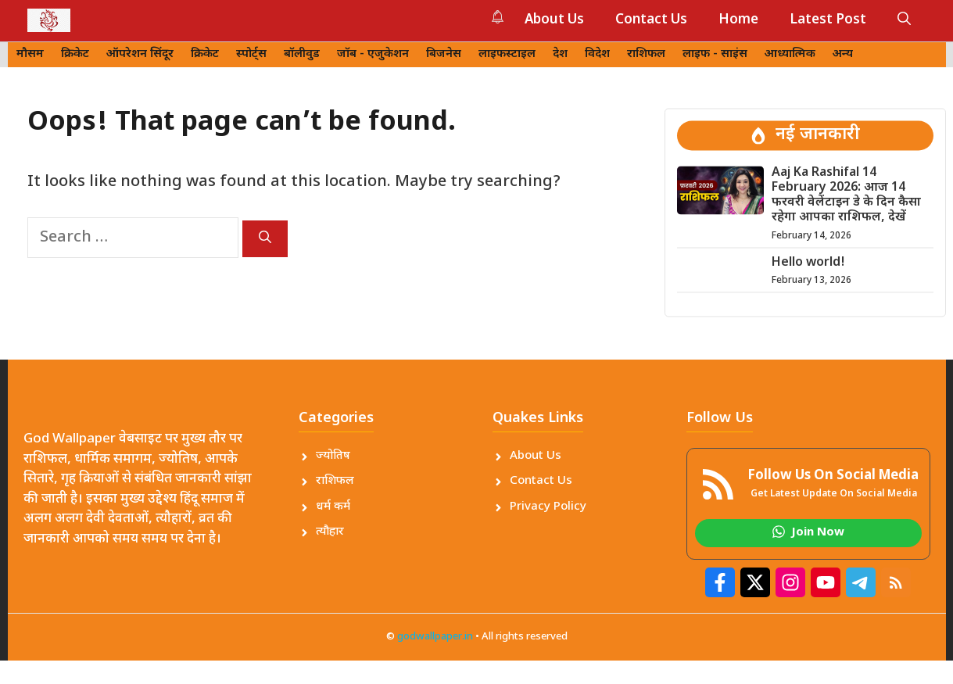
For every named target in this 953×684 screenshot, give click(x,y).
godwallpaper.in (435, 636)
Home (738, 20)
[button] (904, 20)
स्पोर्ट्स (251, 54)
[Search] (265, 238)
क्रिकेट (75, 54)
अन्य (843, 54)
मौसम (30, 54)
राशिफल (646, 54)
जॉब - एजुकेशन (373, 54)
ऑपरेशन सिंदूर (140, 54)
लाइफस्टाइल (507, 54)
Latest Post (828, 20)
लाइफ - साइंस (715, 54)
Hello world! (808, 263)
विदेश (597, 54)
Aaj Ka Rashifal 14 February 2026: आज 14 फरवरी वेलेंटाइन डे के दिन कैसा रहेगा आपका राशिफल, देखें (846, 196)
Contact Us (651, 20)
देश (560, 54)
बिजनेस (443, 54)
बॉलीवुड (302, 54)
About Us (554, 20)
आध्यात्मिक (790, 54)
